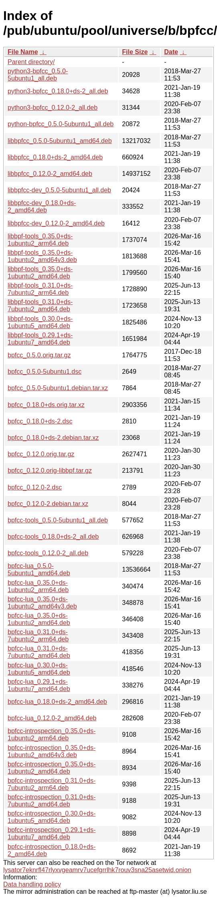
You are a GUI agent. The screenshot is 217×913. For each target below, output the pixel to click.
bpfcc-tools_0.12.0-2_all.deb (48, 553)
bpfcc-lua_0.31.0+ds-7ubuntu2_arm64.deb (38, 636)
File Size (135, 51)
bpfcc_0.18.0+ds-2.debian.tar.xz (53, 437)
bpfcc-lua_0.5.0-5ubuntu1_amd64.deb (39, 569)
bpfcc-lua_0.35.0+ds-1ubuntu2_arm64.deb (38, 586)
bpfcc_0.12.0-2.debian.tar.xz (48, 503)
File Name (23, 51)
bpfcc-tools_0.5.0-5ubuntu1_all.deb (58, 520)
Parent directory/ (31, 61)
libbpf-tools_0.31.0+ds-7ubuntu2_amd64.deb (40, 305)
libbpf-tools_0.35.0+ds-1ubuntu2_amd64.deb (40, 273)
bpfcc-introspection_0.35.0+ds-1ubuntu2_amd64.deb (51, 768)
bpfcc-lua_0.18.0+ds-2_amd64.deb (57, 701)
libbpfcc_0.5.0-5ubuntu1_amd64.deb (60, 140)
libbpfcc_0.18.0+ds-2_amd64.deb (55, 157)
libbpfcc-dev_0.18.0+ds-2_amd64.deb (42, 207)
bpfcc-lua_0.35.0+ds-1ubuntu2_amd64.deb (39, 619)
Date (171, 51)
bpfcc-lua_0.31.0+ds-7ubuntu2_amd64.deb (39, 652)
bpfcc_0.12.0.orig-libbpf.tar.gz (50, 470)
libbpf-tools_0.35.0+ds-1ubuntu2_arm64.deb (40, 240)
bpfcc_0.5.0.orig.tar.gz (39, 355)
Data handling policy (32, 884)
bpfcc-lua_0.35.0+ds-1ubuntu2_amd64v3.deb (42, 603)
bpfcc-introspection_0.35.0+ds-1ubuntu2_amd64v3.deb (51, 751)
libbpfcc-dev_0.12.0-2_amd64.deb (56, 223)
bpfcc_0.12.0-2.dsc (35, 487)
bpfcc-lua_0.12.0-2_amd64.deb (52, 718)
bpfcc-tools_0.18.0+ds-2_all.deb (53, 536)
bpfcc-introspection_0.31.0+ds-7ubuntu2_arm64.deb (51, 784)
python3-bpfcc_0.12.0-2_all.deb (52, 107)
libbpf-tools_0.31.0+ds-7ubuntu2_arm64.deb (40, 289)
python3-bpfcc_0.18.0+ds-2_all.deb (58, 91)
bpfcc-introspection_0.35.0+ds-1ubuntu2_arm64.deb (51, 735)
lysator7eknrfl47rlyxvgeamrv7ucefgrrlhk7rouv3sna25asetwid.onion (97, 870)
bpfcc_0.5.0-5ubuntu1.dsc (44, 371)
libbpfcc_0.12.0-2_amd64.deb (50, 173)
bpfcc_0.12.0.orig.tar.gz (41, 454)
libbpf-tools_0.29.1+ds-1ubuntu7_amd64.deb (40, 339)
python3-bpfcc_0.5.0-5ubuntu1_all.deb (38, 75)
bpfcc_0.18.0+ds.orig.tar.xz (46, 404)
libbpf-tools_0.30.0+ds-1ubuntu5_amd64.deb (40, 322)
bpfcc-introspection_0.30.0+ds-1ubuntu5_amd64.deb (51, 817)
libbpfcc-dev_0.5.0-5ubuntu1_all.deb (59, 190)
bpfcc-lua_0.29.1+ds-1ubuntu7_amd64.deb (39, 685)
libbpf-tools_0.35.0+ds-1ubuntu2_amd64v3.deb (42, 256)
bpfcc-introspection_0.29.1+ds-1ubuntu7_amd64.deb (51, 833)
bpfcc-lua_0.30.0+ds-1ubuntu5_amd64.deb (39, 669)
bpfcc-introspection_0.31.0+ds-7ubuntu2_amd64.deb (51, 801)
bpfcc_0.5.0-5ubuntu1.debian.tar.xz (58, 388)
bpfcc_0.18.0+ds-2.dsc (40, 421)
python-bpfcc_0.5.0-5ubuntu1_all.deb (61, 124)
